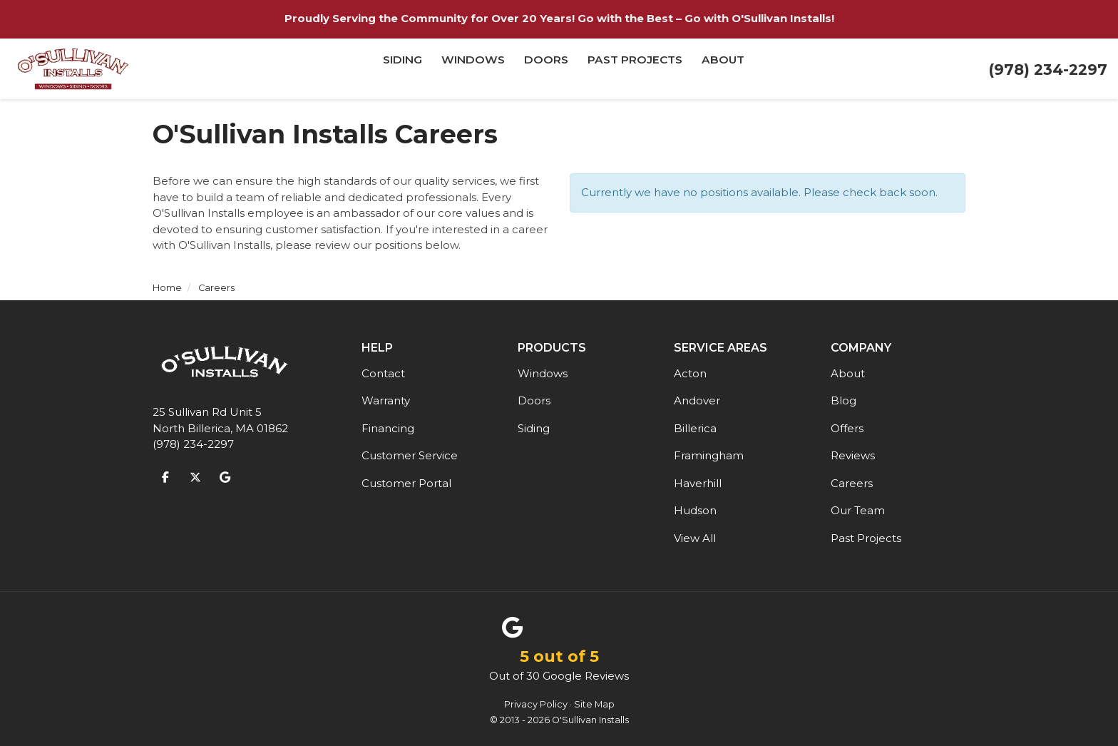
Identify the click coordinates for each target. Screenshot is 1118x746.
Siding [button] (404, 69)
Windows (543, 373)
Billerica (695, 428)
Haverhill (698, 483)
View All (695, 538)
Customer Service (409, 455)
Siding (534, 428)
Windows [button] (474, 69)
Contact (383, 373)
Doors (534, 400)
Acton (690, 373)
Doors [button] (546, 69)
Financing (387, 428)
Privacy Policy (536, 704)
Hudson (695, 510)
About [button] (722, 69)
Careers (852, 483)
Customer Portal (406, 483)
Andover (697, 400)
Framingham (709, 455)
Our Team (858, 510)
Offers (847, 428)
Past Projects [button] (635, 69)
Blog (843, 400)
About (848, 373)
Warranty (385, 400)
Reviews (853, 455)
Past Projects (866, 538)
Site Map (594, 704)
